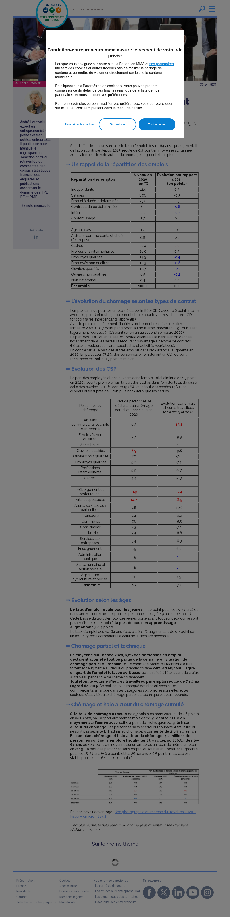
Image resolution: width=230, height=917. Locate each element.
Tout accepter (157, 124)
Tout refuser (117, 124)
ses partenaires (161, 64)
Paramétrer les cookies (79, 124)
